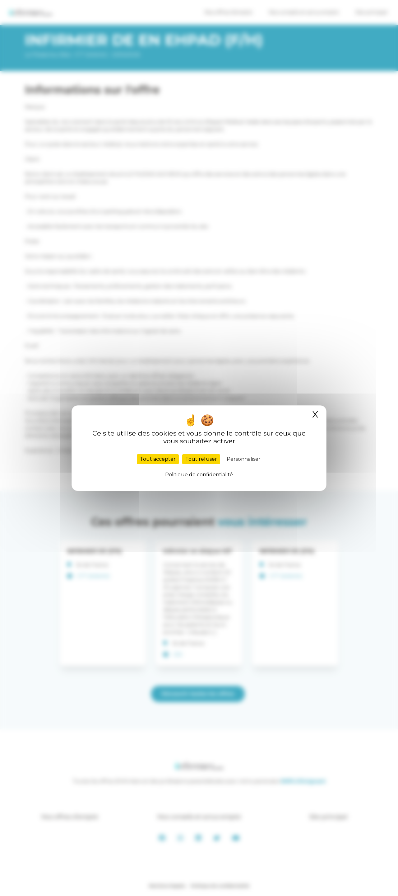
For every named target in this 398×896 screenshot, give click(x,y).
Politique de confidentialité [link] (199, 475)
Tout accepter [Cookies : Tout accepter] (158, 459)
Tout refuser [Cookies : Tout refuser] (201, 459)
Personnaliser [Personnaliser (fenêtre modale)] (244, 459)
